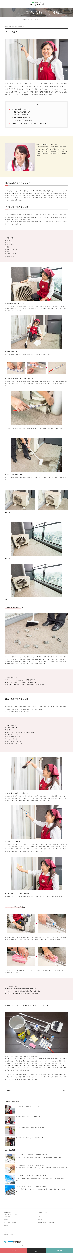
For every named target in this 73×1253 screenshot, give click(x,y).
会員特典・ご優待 (42, 1212)
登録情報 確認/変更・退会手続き (46, 1222)
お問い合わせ (41, 1216)
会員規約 (6, 1219)
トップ (7, 19)
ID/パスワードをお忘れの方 (10, 1222)
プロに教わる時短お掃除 (22, 19)
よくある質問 (7, 1216)
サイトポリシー (8, 1231)
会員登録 (59, 1250)
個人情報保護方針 (8, 1234)
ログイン (14, 1250)
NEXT (64, 1090)
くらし (12, 19)
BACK (9, 1090)
